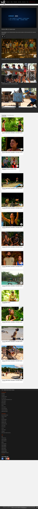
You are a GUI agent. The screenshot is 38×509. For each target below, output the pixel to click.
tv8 (3, 6)
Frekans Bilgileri (4, 445)
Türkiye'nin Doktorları (4, 409)
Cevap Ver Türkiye (4, 416)
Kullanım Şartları (4, 449)
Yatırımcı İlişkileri (4, 439)
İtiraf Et (2, 405)
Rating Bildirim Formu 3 (5, 452)
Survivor (3, 428)
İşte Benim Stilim (4, 422)
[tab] (4, 115)
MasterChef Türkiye (4, 423)
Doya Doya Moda (4, 419)
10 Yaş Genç (3, 393)
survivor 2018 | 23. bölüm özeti (13, 6)
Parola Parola (3, 426)
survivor (6, 6)
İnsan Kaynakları (4, 443)
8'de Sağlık (3, 395)
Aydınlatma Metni (4, 451)
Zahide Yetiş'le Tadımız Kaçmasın (6, 432)
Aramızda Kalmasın (4, 396)
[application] (19, 18)
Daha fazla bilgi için (23, 507)
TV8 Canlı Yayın (4, 437)
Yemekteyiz (3, 431)
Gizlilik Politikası (4, 446)
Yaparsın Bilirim (4, 429)
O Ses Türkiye (3, 425)
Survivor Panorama (4, 408)
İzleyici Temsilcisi (4, 440)
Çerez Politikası (4, 448)
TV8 (2, 436)
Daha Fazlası (3, 454)
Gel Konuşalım (4, 402)
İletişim (3, 442)
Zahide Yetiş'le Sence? (5, 411)
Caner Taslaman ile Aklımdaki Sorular (7, 399)
